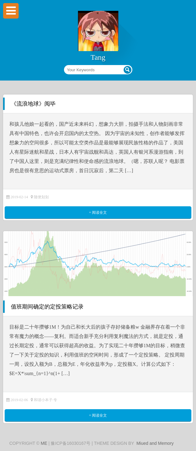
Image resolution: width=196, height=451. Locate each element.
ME (44, 443)
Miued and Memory (155, 443)
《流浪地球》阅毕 (33, 104)
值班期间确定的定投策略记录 (47, 307)
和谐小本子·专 (45, 400)
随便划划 (41, 197)
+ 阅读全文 (98, 212)
